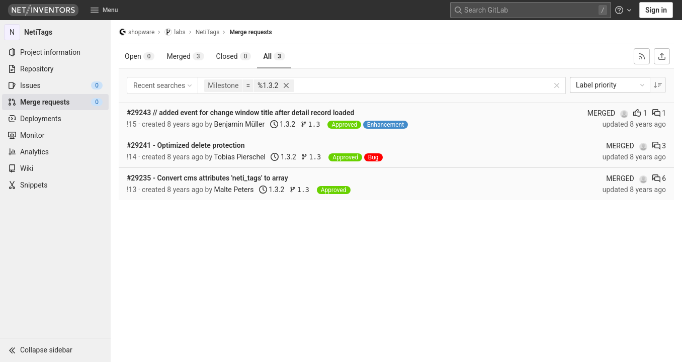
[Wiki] (55, 168)
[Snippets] (55, 185)
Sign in (656, 10)
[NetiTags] (55, 32)
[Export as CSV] (662, 56)
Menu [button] (104, 10)
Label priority (611, 85)
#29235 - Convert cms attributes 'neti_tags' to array (207, 178)
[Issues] (55, 85)
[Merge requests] (55, 102)
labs (174, 32)
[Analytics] (55, 152)
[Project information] (55, 52)
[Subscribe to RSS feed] (642, 56)
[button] (55, 350)
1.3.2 (282, 124)
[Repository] (55, 69)
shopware (136, 32)
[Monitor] (55, 135)
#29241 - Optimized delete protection (186, 145)
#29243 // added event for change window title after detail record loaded (240, 113)
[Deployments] (55, 119)
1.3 (312, 124)
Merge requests (250, 32)
